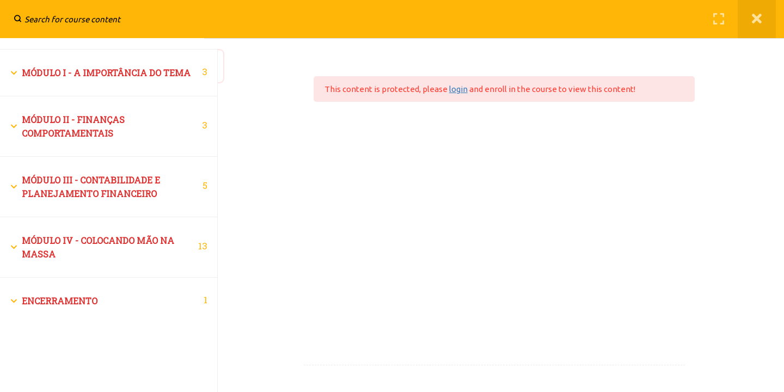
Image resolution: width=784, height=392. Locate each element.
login (476, 89)
